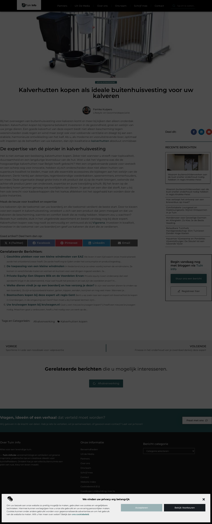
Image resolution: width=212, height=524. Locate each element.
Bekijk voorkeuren (185, 507)
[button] (203, 499)
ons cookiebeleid (80, 514)
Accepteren (141, 507)
